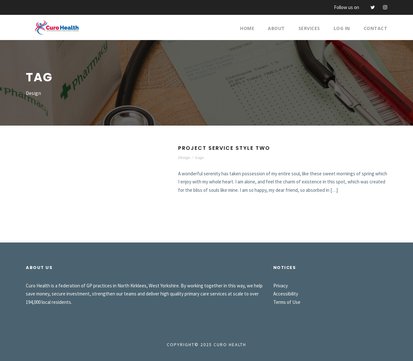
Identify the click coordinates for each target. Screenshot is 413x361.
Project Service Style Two (224, 148)
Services (309, 28)
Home (247, 28)
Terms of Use (286, 302)
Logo (199, 157)
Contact (376, 28)
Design (184, 157)
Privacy (280, 286)
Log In (342, 28)
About (276, 28)
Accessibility (285, 294)
